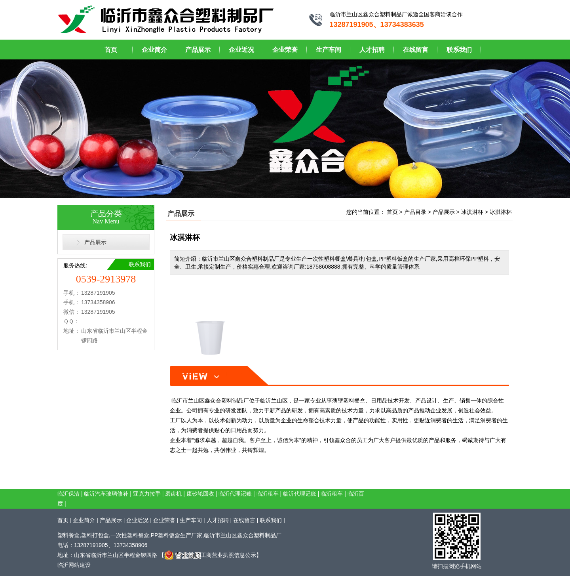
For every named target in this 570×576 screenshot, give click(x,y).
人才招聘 (372, 49)
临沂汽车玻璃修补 (106, 493)
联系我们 (459, 49)
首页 (110, 49)
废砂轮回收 (200, 493)
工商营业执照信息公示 (210, 555)
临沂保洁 (68, 493)
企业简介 (154, 49)
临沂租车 (267, 493)
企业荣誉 (285, 49)
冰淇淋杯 (472, 212)
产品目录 (415, 212)
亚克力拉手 (147, 493)
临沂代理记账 (235, 493)
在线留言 (415, 49)
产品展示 (198, 49)
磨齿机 (173, 493)
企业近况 (241, 49)
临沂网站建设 (74, 565)
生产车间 (328, 49)
